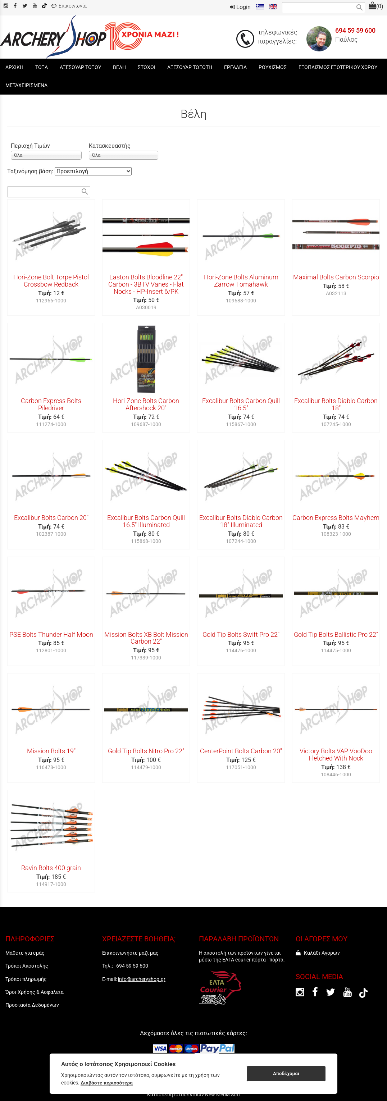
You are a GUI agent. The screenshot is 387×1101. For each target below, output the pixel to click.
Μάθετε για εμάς (25, 953)
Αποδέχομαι (286, 1073)
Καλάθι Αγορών (318, 953)
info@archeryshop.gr (141, 979)
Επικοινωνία (69, 6)
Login (240, 7)
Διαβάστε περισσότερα (107, 1083)
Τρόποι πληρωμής (26, 979)
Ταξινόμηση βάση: (31, 171)
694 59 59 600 (355, 30)
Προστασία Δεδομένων (32, 1005)
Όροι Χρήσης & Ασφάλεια (34, 992)
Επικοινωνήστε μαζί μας (130, 953)
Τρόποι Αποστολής (26, 966)
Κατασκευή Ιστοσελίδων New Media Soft (193, 1094)
